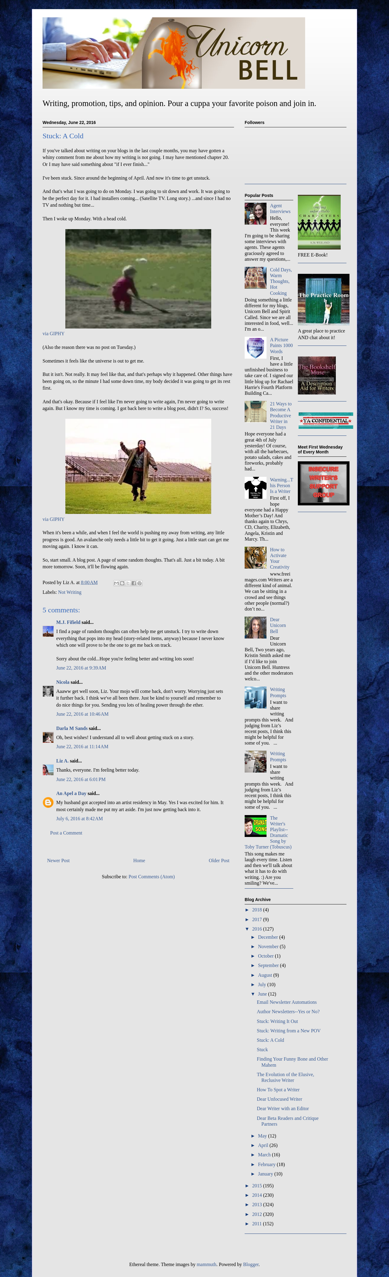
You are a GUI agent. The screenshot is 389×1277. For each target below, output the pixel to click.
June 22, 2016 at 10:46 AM (82, 714)
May (263, 1135)
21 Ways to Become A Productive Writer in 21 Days (280, 415)
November (269, 946)
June (263, 993)
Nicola (63, 682)
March (265, 1154)
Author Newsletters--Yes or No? (288, 1011)
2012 (257, 1214)
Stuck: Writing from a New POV (289, 1030)
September (269, 965)
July (262, 984)
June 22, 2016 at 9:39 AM (81, 667)
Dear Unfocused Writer (279, 1099)
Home (139, 860)
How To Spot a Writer (278, 1089)
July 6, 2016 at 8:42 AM (79, 818)
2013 (257, 1204)
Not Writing (69, 592)
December (268, 937)
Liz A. (62, 760)
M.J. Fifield (68, 622)
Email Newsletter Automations (287, 1002)
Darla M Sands (72, 728)
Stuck (262, 1049)
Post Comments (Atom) (152, 876)
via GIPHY (53, 333)
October (266, 956)
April (264, 1145)
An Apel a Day (71, 793)
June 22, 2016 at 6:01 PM (80, 779)
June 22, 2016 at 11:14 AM (82, 746)
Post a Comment (66, 832)
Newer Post (58, 860)
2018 (257, 909)
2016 (257, 928)
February (267, 1164)
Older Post (219, 860)
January (266, 1173)
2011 (257, 1223)
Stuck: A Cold (270, 1040)
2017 (257, 919)
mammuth (206, 1264)
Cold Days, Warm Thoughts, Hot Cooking (281, 281)
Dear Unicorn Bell (278, 625)
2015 (257, 1185)
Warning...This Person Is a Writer (281, 485)
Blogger (251, 1264)
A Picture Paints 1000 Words (281, 345)
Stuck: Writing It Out (277, 1021)
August (265, 975)
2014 (257, 1195)
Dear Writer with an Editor (283, 1108)
